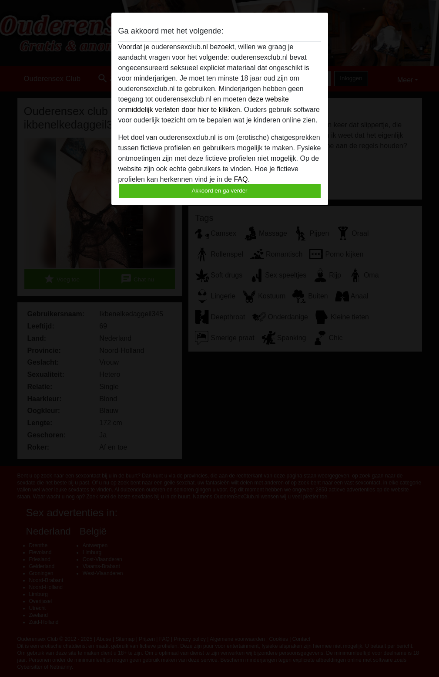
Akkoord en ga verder (219, 190)
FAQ (241, 179)
